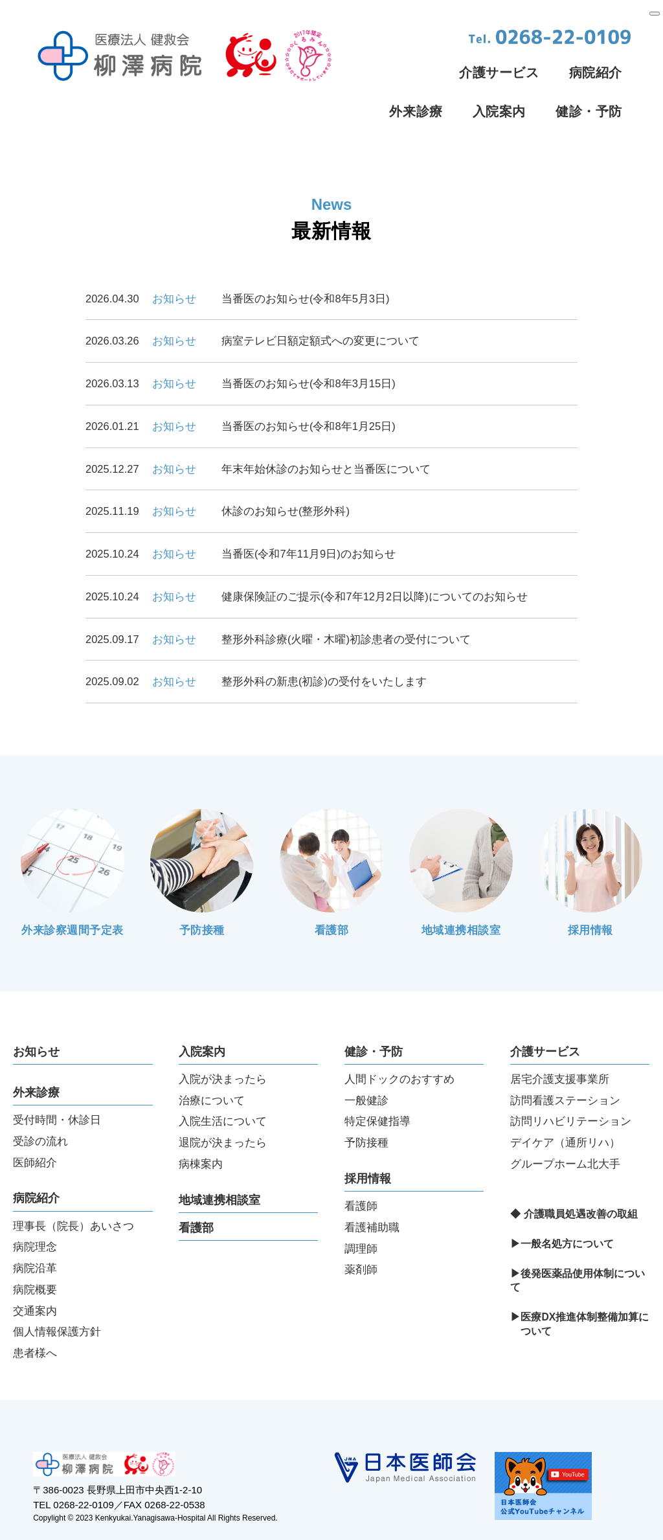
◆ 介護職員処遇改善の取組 (573, 1184)
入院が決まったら (223, 1050)
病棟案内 (201, 1134)
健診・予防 (589, 111)
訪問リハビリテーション (570, 1092)
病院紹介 (595, 72)
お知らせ (36, 1022)
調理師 (360, 1219)
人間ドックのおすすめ (399, 1050)
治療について (212, 1071)
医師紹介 (35, 1133)
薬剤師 (360, 1240)
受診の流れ (40, 1112)
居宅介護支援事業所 (559, 1050)
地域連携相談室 (219, 1170)
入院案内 (499, 111)
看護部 (196, 1198)
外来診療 (415, 111)
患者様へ (35, 1324)
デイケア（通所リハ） (565, 1113)
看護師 (360, 1177)
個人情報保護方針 (57, 1302)
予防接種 (366, 1113)
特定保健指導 (377, 1092)
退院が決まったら (223, 1113)
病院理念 (35, 1217)
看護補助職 (371, 1198)
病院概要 (35, 1260)
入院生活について (223, 1092)
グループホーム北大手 (565, 1134)
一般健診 (366, 1071)
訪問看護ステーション (565, 1071)
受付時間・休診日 (57, 1090)
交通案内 (35, 1281)
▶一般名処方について (562, 1214)
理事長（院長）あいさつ (73, 1197)
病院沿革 (35, 1239)
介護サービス (499, 72)
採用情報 (367, 1149)
